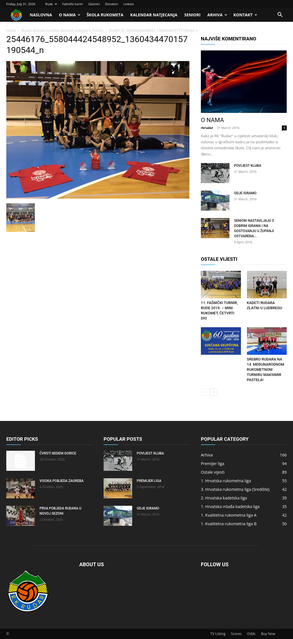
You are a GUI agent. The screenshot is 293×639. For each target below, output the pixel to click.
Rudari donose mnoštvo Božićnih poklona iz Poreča (62, 30)
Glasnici (94, 4)
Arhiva (217, 14)
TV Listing (217, 633)
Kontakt (245, 14)
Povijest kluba (247, 166)
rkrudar (207, 128)
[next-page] (213, 392)
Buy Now (268, 633)
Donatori (111, 4)
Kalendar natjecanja (153, 14)
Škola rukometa (105, 14)
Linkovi (128, 4)
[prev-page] (204, 392)
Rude (51, 4)
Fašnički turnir (72, 4)
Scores (236, 633)
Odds (251, 633)
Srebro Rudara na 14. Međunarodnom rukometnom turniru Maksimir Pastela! (265, 369)
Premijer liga (149, 481)
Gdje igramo (245, 193)
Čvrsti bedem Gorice (57, 453)
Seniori (192, 14)
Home (11, 30)
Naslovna (41, 14)
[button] (280, 15)
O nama (69, 14)
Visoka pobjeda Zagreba (61, 481)
